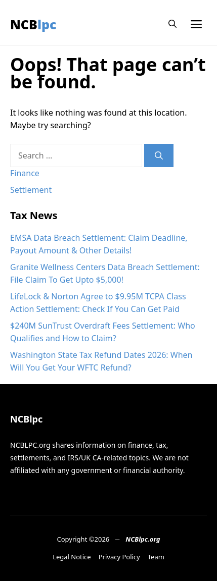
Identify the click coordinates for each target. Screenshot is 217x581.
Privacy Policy (119, 556)
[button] (172, 24)
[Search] (158, 155)
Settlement (31, 189)
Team (156, 556)
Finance (24, 173)
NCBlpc (33, 24)
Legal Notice (72, 556)
